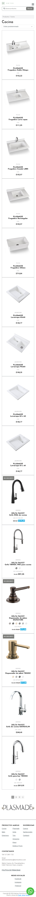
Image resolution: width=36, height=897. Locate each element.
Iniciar (28, 895)
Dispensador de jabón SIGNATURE (18, 618)
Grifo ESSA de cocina (18, 514)
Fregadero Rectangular (18, 217)
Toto (14, 835)
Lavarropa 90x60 (18, 366)
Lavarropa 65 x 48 (18, 465)
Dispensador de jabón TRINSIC (18, 672)
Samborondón (27, 832)
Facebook (18, 879)
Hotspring (16, 839)
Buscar (30, 8)
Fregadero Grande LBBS (18, 168)
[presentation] (2, 808)
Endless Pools (17, 846)
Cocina (12, 17)
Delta (14, 832)
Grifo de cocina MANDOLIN (18, 726)
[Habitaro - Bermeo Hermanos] (7, 3)
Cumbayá (26, 835)
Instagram (18, 882)
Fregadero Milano (18, 267)
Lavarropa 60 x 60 (18, 415)
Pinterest (18, 886)
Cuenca (25, 829)
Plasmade (16, 829)
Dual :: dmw (21, 895)
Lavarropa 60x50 (18, 316)
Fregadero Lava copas (18, 119)
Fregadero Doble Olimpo (18, 69)
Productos (6, 17)
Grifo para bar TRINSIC (18, 775)
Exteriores (5, 835)
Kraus (14, 842)
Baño (3, 832)
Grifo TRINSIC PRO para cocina (18, 564)
